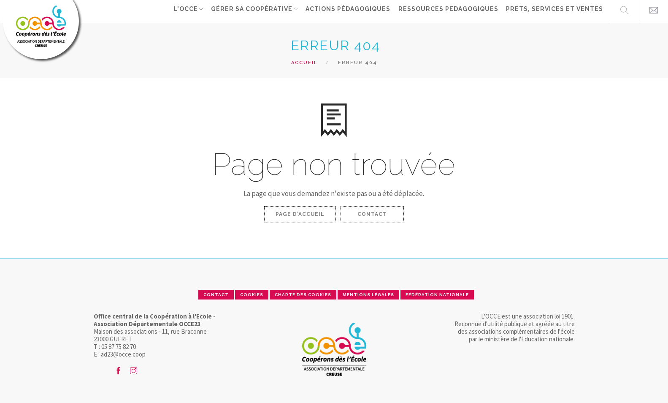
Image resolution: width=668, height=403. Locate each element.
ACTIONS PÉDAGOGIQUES (350, 11)
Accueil (304, 62)
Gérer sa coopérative (252, 11)
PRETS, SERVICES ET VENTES (554, 11)
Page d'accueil (300, 214)
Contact (372, 214)
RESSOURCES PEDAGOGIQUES (449, 11)
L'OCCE (185, 11)
